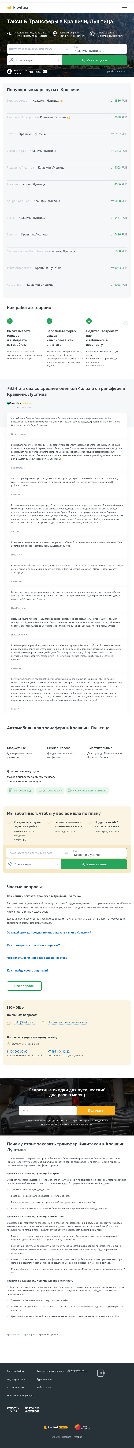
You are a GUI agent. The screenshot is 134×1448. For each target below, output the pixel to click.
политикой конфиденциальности (75, 1124)
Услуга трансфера (16, 1379)
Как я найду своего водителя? (27, 970)
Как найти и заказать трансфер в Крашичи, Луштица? (44, 896)
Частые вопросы (15, 1387)
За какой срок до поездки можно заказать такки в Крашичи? (49, 932)
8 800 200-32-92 (17, 1051)
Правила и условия (72, 1436)
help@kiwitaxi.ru (24, 1022)
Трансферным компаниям (50, 1371)
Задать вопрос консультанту (68, 1022)
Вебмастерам (44, 1387)
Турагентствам (44, 1379)
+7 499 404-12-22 (59, 1051)
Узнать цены (94, 60)
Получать (95, 1110)
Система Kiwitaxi (15, 1371)
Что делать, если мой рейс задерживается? (37, 957)
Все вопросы (24, 986)
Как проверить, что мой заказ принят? (33, 945)
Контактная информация (20, 1395)
